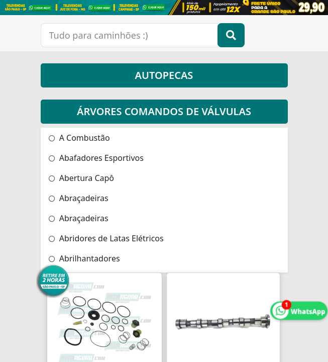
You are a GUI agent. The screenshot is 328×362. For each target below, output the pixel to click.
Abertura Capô (82, 178)
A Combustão (79, 137)
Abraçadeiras (78, 198)
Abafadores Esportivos (96, 157)
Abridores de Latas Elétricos (106, 238)
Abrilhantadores (84, 258)
